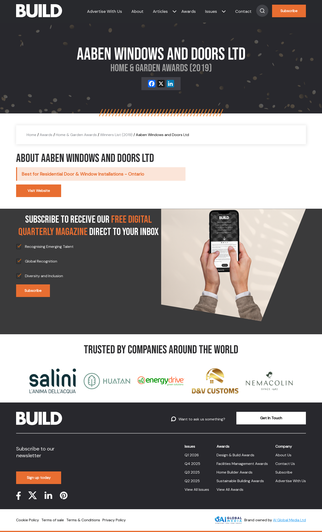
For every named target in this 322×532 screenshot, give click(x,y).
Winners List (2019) (116, 134)
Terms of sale (52, 520)
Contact (243, 11)
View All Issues (197, 489)
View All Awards (230, 489)
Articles (160, 11)
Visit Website (39, 190)
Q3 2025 (192, 472)
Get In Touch (271, 418)
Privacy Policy (114, 520)
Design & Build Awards (235, 455)
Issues (211, 11)
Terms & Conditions (83, 520)
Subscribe (289, 10)
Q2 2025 (192, 480)
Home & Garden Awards (76, 134)
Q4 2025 (192, 463)
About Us (283, 455)
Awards (188, 11)
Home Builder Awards (234, 472)
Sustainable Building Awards (240, 480)
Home (31, 134)
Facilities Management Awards (242, 463)
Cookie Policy (27, 520)
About (137, 11)
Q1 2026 (192, 455)
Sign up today (39, 477)
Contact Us (285, 463)
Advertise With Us (104, 11)
